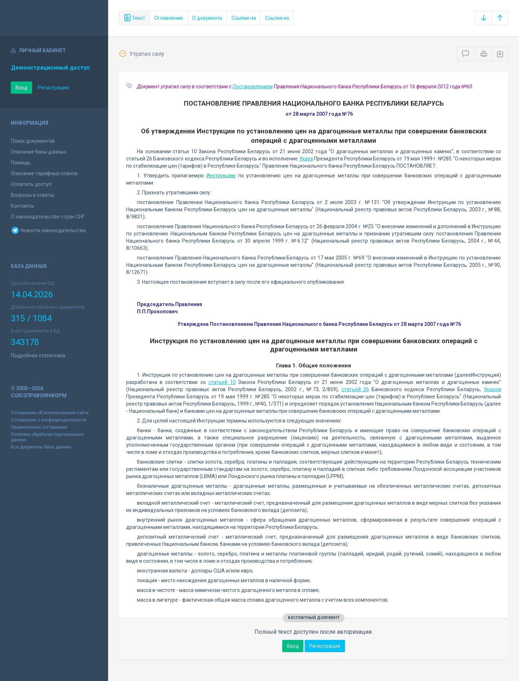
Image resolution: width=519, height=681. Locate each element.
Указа (306, 159)
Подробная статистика (38, 355)
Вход (21, 87)
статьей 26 (355, 389)
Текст (134, 18)
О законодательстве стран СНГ (48, 217)
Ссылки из (277, 18)
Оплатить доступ (31, 184)
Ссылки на (243, 18)
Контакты (22, 206)
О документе (207, 18)
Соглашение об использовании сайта (50, 412)
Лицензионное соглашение (39, 427)
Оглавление (168, 18)
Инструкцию (221, 175)
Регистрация (53, 87)
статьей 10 (222, 382)
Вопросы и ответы (32, 195)
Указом (492, 389)
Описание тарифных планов (44, 173)
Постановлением (252, 86)
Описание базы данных (38, 152)
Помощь (21, 162)
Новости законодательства (48, 230)
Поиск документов (33, 141)
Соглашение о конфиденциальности (48, 420)
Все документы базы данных (41, 447)
